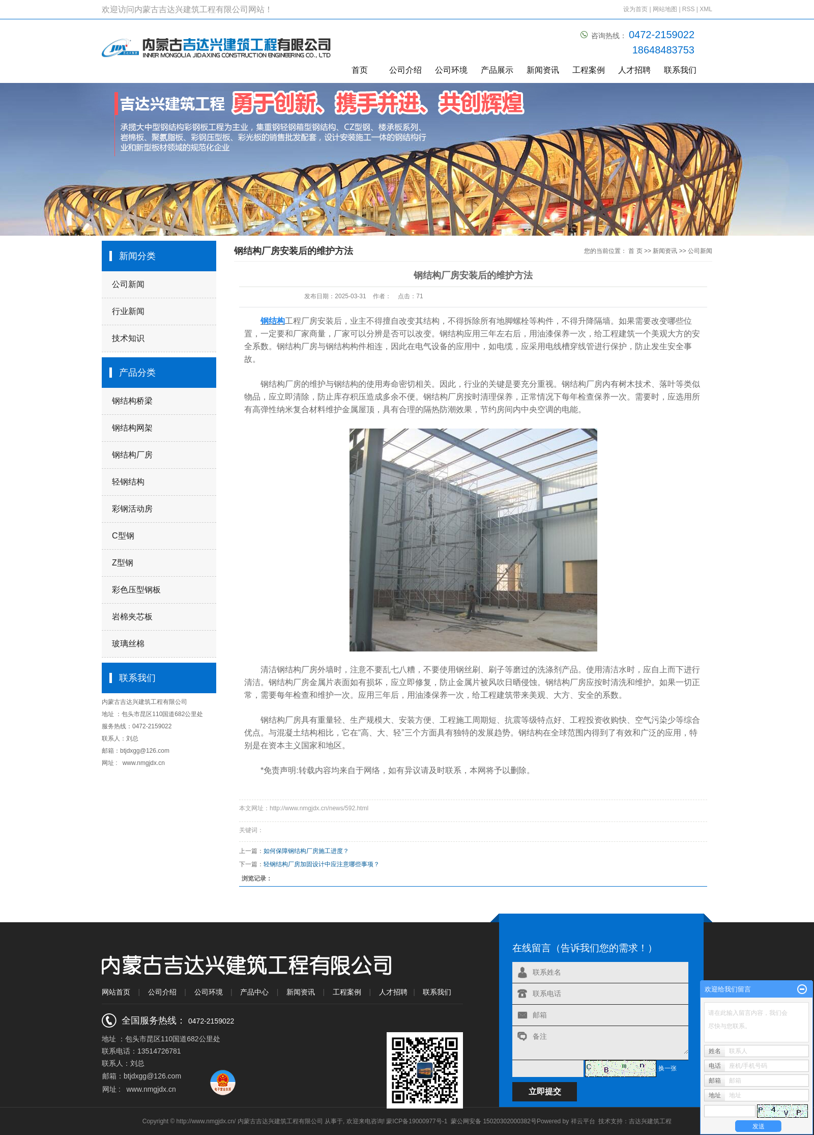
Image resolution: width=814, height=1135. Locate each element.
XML (706, 9)
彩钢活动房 (132, 508)
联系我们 (680, 70)
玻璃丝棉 (128, 643)
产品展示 (497, 70)
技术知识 (128, 338)
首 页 (635, 250)
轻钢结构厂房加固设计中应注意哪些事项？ (322, 864)
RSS (688, 9)
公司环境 (451, 70)
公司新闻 (128, 284)
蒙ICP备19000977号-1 (416, 1121)
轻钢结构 (128, 481)
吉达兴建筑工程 (650, 1121)
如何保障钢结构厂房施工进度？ (306, 851)
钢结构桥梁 (132, 400)
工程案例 (588, 70)
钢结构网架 (132, 427)
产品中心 (254, 992)
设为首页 (635, 9)
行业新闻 (128, 311)
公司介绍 (405, 70)
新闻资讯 (543, 70)
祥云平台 (583, 1121)
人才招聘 (634, 70)
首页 (360, 70)
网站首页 (116, 992)
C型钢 (123, 535)
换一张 (667, 1068)
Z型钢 (122, 562)
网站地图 (666, 9)
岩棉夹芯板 (132, 616)
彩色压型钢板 (136, 589)
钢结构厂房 (132, 454)
